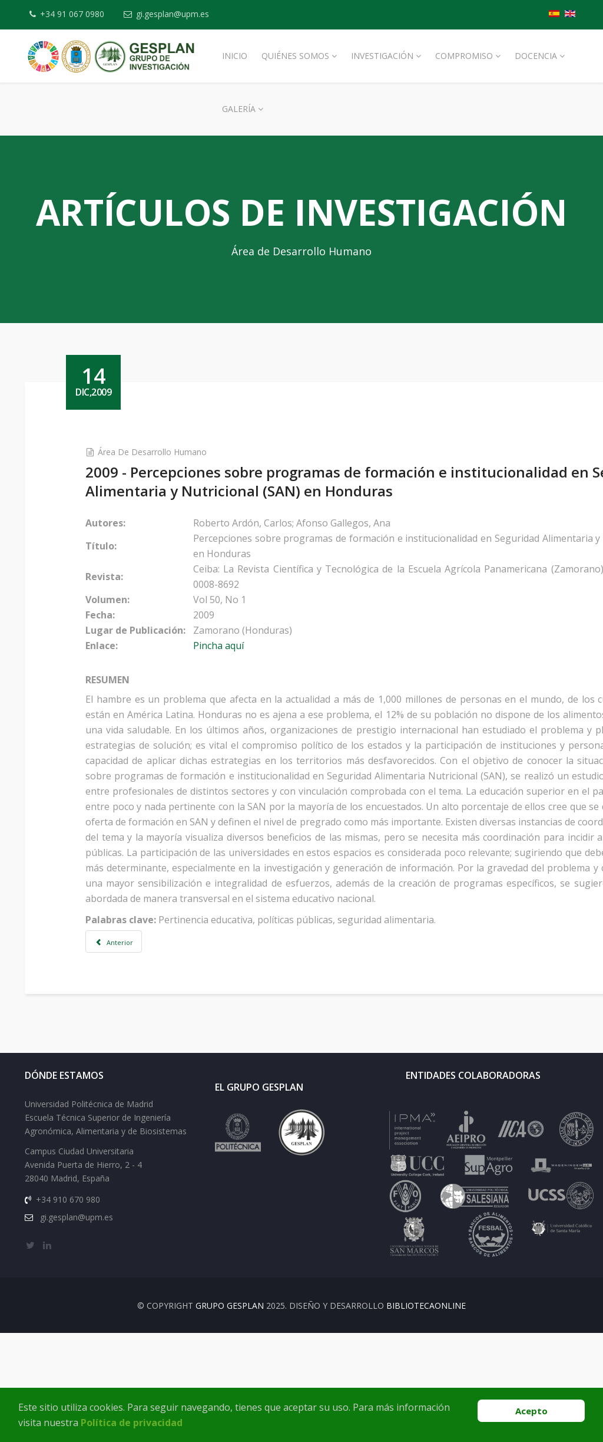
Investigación (382, 55)
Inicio (234, 55)
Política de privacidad (132, 1422)
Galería (239, 108)
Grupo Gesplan (230, 1305)
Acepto (531, 1411)
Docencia (536, 55)
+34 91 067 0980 (72, 13)
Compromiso (464, 55)
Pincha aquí (218, 645)
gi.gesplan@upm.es (172, 13)
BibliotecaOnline (426, 1305)
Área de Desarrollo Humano (152, 451)
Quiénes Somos (295, 55)
